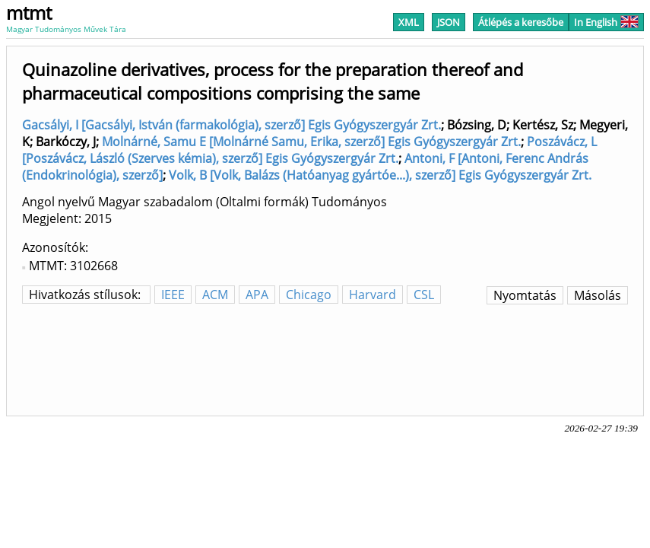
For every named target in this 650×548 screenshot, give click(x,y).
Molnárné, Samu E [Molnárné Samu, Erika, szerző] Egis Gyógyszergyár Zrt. (311, 141)
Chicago (308, 294)
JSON (448, 22)
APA (257, 294)
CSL (424, 294)
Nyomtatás (524, 295)
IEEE (173, 294)
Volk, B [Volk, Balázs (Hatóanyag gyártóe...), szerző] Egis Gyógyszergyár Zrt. (380, 175)
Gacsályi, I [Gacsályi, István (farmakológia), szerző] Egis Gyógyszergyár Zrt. (231, 124)
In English (606, 22)
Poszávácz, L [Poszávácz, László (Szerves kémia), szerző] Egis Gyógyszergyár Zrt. (309, 150)
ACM (215, 294)
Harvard (372, 294)
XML (408, 22)
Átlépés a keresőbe (520, 22)
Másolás (597, 295)
